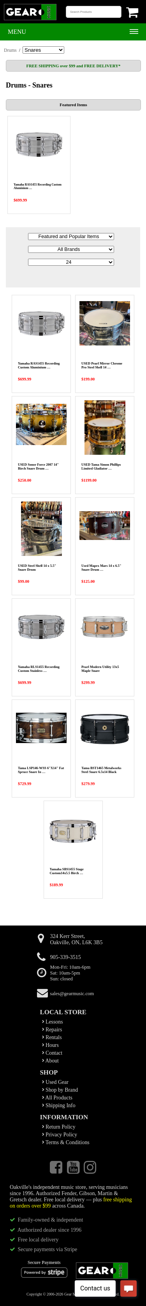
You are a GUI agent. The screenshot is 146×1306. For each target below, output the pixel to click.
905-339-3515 (65, 957)
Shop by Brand (60, 1090)
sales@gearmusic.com (72, 993)
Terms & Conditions (66, 1142)
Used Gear (55, 1082)
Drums (10, 50)
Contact (52, 1053)
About (50, 1061)
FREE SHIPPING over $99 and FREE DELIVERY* (73, 65)
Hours (50, 1045)
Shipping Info (59, 1105)
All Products (57, 1098)
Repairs (52, 1030)
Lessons (52, 1022)
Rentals (52, 1037)
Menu (17, 31)
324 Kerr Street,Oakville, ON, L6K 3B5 (76, 939)
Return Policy (59, 1127)
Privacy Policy (59, 1135)
